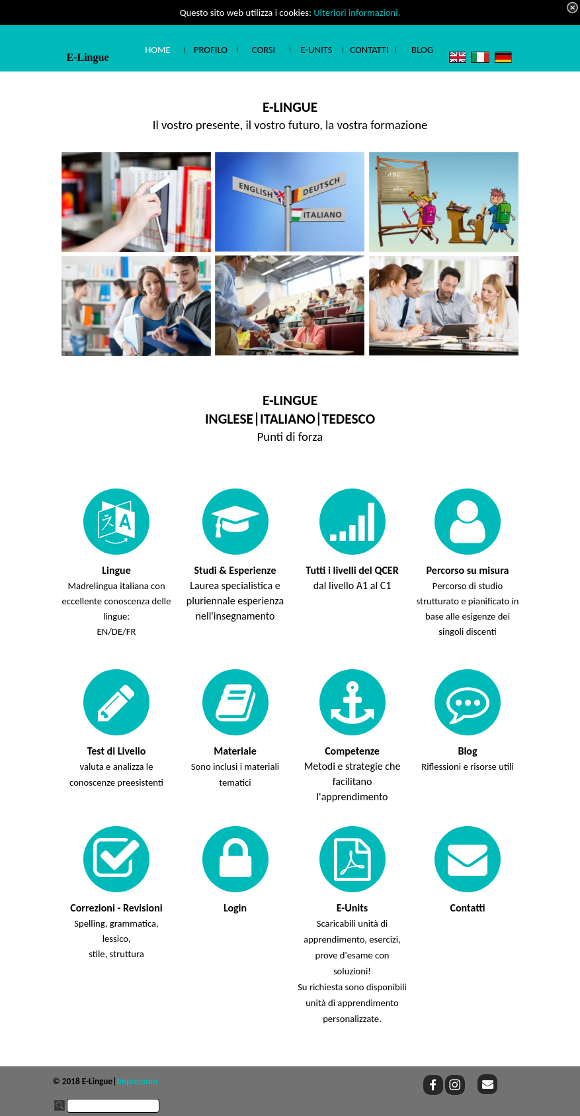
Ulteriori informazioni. (356, 13)
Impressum (137, 1081)
